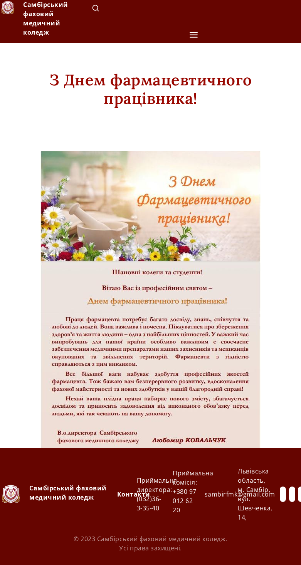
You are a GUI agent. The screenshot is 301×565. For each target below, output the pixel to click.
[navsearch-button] (95, 9)
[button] (193, 35)
